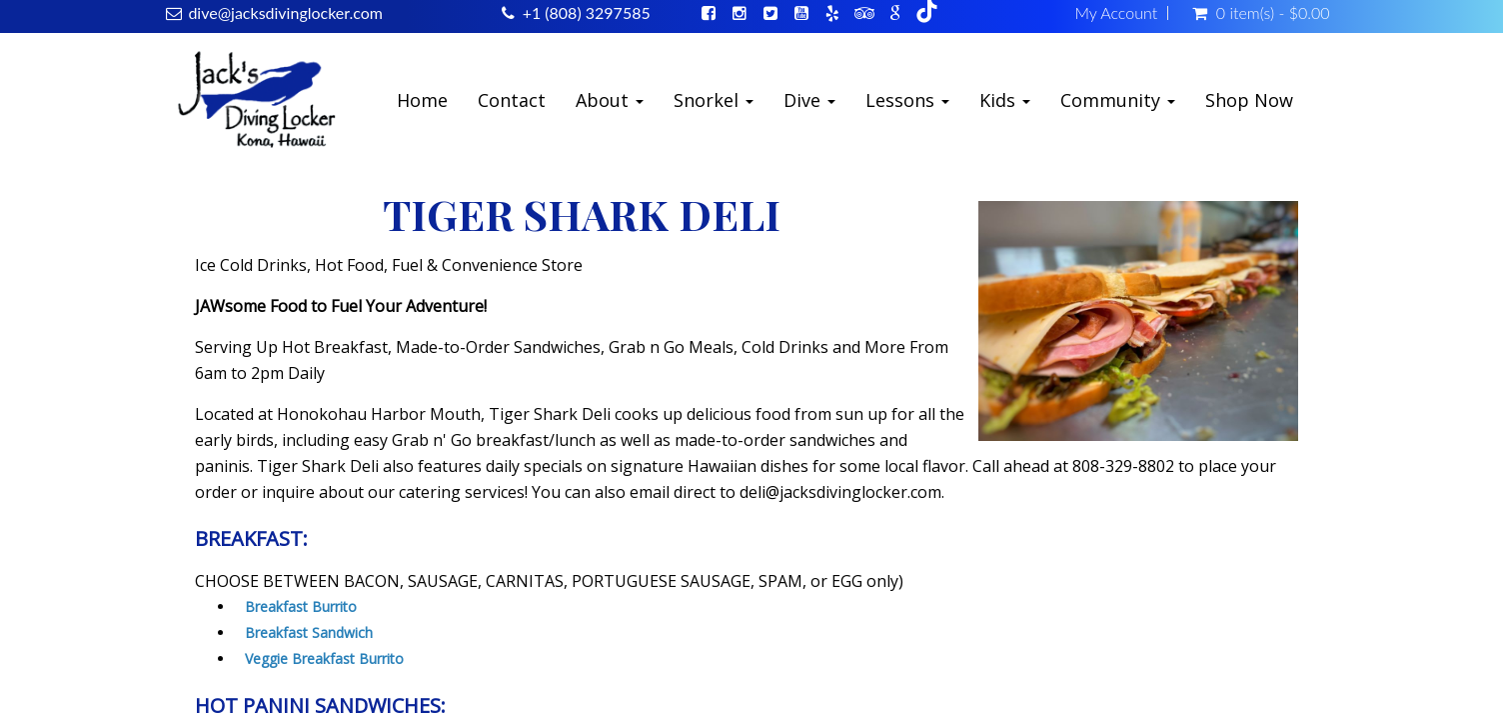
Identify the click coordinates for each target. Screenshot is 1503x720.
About (610, 100)
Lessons (907, 100)
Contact (512, 100)
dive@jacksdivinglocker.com (285, 12)
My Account (1115, 13)
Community (1117, 100)
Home (422, 100)
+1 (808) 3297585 (587, 12)
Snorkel (713, 100)
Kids (1004, 100)
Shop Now (1249, 100)
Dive (809, 100)
